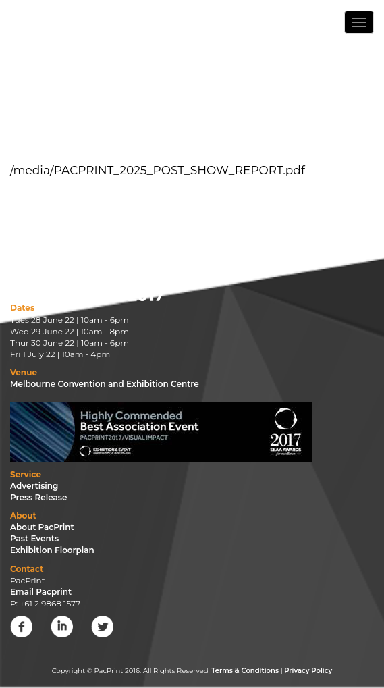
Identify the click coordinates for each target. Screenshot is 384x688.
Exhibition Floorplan (52, 550)
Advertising (34, 486)
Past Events (34, 538)
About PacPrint (42, 527)
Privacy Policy (308, 670)
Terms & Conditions (245, 670)
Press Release (38, 497)
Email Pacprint (41, 592)
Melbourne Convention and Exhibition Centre (104, 384)
